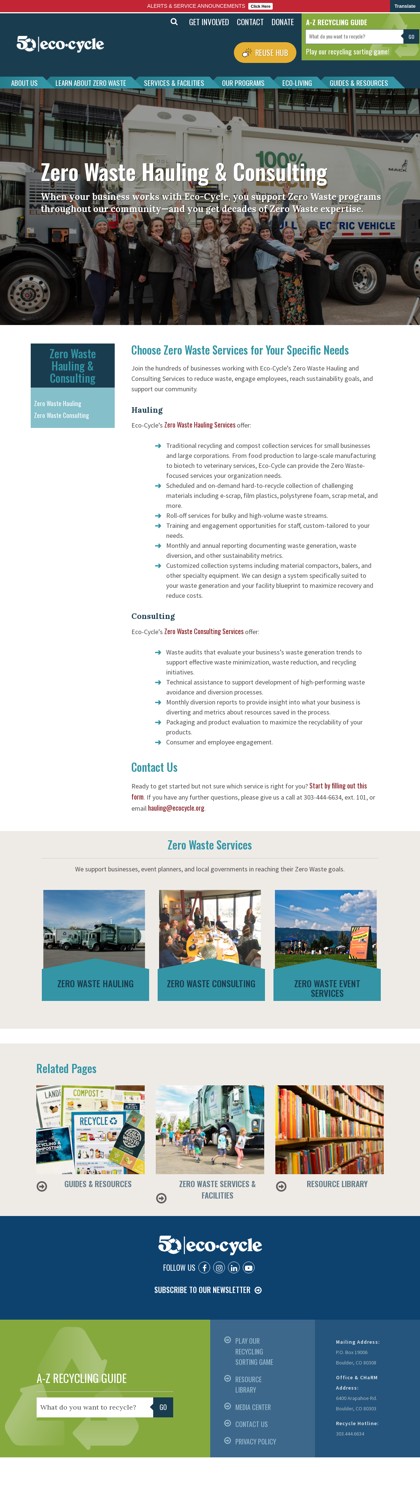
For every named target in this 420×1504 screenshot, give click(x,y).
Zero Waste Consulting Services (203, 631)
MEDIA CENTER (253, 1407)
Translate (405, 6)
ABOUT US (24, 82)
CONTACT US (251, 1424)
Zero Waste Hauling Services (199, 424)
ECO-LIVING (297, 82)
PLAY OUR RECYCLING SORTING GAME (254, 1351)
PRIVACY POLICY (255, 1441)
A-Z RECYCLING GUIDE (82, 1378)
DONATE (283, 21)
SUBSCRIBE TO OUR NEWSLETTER (202, 1289)
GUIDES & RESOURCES (359, 82)
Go (412, 36)
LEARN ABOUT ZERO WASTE (91, 82)
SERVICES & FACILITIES (174, 82)
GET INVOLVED (209, 21)
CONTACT (250, 21)
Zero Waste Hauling (57, 403)
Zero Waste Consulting (61, 415)
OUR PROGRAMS (243, 82)
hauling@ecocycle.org (176, 808)
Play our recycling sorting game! (347, 51)
